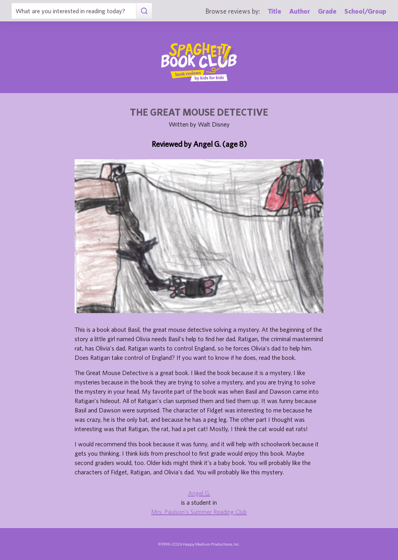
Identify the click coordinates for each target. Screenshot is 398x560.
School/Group (365, 11)
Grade (327, 11)
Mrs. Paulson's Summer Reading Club (199, 511)
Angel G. (199, 493)
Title (274, 11)
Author (299, 11)
